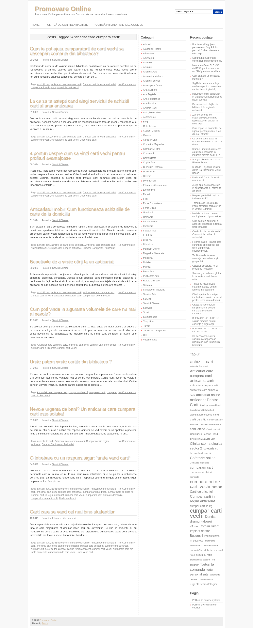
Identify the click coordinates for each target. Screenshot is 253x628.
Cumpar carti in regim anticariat (99, 84)
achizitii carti (43, 84)
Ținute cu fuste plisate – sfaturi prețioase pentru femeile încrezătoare (204, 286)
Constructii (148, 153)
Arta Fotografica (151, 99)
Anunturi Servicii (151, 80)
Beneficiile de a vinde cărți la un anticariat (71, 261)
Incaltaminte (149, 230)
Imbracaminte (150, 221)
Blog (145, 121)
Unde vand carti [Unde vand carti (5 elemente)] (206, 579)
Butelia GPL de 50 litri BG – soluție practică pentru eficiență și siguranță (206, 321)
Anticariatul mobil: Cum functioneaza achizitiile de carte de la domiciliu (80, 212)
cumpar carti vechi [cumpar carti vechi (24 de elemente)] (206, 513)
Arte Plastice (149, 103)
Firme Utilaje (149, 208)
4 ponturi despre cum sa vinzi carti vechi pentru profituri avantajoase (77, 156)
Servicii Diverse (60, 59)
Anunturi (147, 67)
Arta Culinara (150, 89)
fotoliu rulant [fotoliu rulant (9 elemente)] (210, 526)
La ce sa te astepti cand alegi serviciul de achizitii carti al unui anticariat (79, 103)
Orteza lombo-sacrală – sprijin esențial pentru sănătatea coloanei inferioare (204, 309)
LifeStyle (147, 239)
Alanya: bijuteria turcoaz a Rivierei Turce (206, 161)
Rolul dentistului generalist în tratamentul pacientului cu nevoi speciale (207, 96)
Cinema (147, 135)
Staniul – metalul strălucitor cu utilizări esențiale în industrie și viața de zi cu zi (206, 152)
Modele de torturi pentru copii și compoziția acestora (206, 215)
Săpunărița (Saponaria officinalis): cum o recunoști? (207, 59)
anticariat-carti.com (79, 344)
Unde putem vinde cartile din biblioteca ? (71, 361)
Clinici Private (150, 139)
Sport (146, 312)
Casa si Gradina (151, 130)
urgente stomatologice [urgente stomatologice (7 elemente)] (204, 584)
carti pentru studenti (68, 545)
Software (147, 307)
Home (36, 24)
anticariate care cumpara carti (98, 292)
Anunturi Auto (150, 71)
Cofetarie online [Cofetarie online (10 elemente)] (202, 458)
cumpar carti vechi (40, 87)
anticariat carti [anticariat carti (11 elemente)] (202, 380)
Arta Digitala (149, 94)
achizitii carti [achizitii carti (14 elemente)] (202, 361)
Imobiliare (148, 226)
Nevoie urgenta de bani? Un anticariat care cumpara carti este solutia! (82, 411)
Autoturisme (149, 117)
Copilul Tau (149, 162)
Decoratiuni (149, 171)
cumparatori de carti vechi (64, 87)
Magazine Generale (153, 253)
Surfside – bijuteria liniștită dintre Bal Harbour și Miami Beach (206, 170)
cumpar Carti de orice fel (103, 344)
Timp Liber (148, 321)
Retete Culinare (151, 280)
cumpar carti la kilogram (43, 348)
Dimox (45, 623)
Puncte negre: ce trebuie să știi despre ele (206, 330)
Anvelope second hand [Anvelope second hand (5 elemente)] (210, 405)
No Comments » (127, 84)
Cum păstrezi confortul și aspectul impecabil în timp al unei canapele (207, 224)
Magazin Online (151, 248)
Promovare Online (63, 8)
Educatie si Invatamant (64, 518)
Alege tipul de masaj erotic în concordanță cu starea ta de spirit (206, 188)
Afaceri (146, 44)
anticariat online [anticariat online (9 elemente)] (208, 395)
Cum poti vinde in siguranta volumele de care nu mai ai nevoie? (83, 312)
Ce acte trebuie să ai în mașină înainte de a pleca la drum (207, 141)
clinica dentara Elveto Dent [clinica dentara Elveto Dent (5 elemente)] (202, 439)
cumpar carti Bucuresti (94, 492)
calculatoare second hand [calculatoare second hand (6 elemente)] (204, 414)
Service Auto (149, 294)
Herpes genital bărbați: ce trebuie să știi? (205, 197)
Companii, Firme (151, 149)
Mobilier (147, 262)
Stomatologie (150, 317)
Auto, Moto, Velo (151, 112)
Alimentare (148, 53)
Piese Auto (148, 271)
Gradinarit (148, 212)
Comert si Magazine (153, 144)
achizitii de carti (45, 441)
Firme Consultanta (152, 203)
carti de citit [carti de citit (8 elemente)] (198, 419)
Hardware (148, 217)
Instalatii (147, 235)
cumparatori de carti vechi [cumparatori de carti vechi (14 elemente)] (205, 484)
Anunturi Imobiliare (153, 76)
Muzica (147, 267)
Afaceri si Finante (152, 49)
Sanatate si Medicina (154, 289)
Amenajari (148, 58)
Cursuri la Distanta (153, 167)
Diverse (147, 176)
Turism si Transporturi (154, 330)
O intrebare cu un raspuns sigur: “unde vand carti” (80, 458)
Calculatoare (149, 126)
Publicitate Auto (151, 276)
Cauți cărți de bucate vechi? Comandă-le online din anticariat (207, 234)
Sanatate (148, 285)
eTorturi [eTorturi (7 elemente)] (194, 526)
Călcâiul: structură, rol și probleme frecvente (205, 267)
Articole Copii (150, 108)
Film (145, 198)
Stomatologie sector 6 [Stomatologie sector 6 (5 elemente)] (200, 559)
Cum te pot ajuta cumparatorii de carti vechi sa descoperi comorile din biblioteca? (77, 51)
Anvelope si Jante (152, 85)
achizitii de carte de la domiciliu (67, 244)
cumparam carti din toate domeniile (104, 495)
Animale (147, 62)
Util (144, 335)
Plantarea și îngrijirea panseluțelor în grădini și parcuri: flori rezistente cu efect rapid (205, 49)
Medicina (148, 258)
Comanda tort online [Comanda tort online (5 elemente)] (199, 463)
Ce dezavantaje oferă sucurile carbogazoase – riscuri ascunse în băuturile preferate (206, 340)
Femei (146, 194)
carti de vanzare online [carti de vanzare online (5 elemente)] (210, 424)
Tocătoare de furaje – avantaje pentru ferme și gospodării (205, 258)
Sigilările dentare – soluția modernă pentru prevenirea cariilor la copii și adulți (206, 86)
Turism (146, 326)
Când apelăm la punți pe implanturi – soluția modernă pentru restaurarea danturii (207, 297)
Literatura (148, 244)
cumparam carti (73, 295)
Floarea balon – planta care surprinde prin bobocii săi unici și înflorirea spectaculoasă (206, 246)
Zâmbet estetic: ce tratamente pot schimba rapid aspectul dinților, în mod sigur (205, 119)
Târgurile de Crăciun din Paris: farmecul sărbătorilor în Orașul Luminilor (206, 206)
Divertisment (149, 180)
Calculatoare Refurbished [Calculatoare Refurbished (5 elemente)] (202, 410)
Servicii (147, 298)
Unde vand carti (88, 139)
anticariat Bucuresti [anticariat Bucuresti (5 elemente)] (199, 366)
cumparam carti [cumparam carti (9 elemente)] (201, 467)
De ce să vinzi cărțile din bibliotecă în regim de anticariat (205, 107)
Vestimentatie (150, 339)
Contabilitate (149, 158)
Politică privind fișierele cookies (118, 24)
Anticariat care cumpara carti (66, 84)
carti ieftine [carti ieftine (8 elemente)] (197, 429)
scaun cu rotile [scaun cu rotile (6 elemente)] (204, 554)
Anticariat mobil (39, 248)
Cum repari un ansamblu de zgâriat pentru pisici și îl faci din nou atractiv (207, 131)
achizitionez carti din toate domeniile (70, 488)
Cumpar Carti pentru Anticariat (98, 248)
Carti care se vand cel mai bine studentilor (72, 511)
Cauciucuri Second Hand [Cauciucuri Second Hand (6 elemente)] (204, 433)
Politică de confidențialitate (66, 24)
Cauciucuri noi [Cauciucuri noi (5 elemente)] (213, 429)
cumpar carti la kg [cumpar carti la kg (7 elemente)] (201, 506)
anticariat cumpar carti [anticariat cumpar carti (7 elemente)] (204, 385)
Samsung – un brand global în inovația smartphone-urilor (206, 276)
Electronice (149, 189)
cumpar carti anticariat (69, 492)
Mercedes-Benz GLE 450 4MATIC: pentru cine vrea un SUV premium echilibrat (206, 68)
